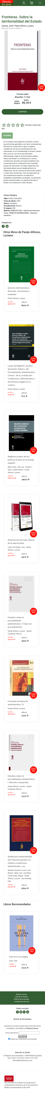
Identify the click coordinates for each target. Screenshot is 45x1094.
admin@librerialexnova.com (22, 1060)
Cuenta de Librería (21, 997)
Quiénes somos (21, 994)
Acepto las (23, 1039)
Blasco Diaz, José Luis (16, 467)
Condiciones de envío (21, 1001)
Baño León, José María (22, 873)
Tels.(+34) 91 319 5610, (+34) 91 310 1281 (22, 1058)
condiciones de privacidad (27, 1039)
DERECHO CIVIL (16, 210)
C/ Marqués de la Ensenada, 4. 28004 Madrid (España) (22, 1056)
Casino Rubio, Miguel (15, 876)
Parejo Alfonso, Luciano (24, 26)
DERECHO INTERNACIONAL (19, 213)
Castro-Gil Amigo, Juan (16, 547)
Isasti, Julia (13, 961)
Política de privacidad (21, 999)
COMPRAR (22, 112)
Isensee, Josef (7, 26)
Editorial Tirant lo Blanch (12, 28)
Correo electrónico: (12, 1033)
